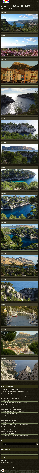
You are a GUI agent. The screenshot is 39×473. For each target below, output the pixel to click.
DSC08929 (3, 167)
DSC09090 (3, 329)
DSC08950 (3, 222)
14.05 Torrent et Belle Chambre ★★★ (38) (10, 389)
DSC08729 (3, 59)
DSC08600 (3, 12)
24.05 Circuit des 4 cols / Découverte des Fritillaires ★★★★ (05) (14, 402)
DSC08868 (3, 87)
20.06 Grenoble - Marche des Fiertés (8, 420)
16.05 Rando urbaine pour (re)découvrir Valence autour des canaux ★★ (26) (16, 391)
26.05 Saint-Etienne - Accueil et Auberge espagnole (11, 404)
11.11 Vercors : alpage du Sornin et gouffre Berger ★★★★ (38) (14, 435)
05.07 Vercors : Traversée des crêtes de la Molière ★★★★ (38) (14, 424)
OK (37, 444)
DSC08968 (3, 253)
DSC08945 (3, 193)
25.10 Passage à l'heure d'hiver (7, 433)
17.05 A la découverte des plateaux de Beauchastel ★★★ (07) (14, 396)
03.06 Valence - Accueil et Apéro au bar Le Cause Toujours (13, 411)
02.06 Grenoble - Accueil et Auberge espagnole (11, 409)
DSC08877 (3, 118)
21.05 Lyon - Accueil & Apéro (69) (8, 400)
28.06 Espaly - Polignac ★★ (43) (7, 422)
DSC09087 (3, 304)
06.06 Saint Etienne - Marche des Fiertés (9, 413)
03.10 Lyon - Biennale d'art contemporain (9, 431)
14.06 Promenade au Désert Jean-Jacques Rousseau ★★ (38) (13, 418)
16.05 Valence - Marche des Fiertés (8, 393)
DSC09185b (3, 358)
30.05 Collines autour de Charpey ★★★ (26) (10, 407)
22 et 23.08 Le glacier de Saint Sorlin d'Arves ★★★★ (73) (13, 426)
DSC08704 (3, 36)
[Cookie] (2, 470)
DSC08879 (3, 142)
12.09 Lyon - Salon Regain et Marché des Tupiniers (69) (12, 429)
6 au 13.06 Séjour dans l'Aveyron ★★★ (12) (10, 415)
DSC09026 (3, 279)
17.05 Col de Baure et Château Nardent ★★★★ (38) (12, 398)
